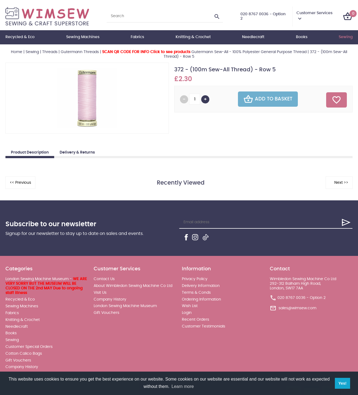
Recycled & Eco (20, 37)
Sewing (346, 37)
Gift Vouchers (18, 360)
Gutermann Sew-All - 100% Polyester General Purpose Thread (204, 52)
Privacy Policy (194, 279)
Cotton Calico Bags (23, 354)
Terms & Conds (196, 293)
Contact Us (104, 279)
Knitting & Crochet (193, 37)
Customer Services (314, 13)
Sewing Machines (82, 37)
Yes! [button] (342, 383)
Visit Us (100, 293)
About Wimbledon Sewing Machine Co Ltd (133, 286)
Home (16, 52)
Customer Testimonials (203, 326)
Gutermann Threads (80, 52)
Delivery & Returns (77, 152)
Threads (49, 52)
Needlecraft (253, 37)
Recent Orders (195, 319)
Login (187, 313)
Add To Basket (267, 99)
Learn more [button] (183, 386)
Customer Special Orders (29, 347)
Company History (21, 367)
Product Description (30, 152)
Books (301, 37)
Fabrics (137, 37)
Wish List (190, 306)
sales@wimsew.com (297, 308)
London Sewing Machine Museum (125, 306)
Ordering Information (201, 299)
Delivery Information (201, 286)
